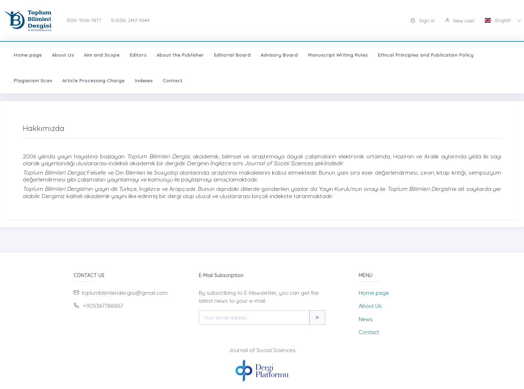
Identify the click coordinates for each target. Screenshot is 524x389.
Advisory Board (279, 55)
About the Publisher (180, 55)
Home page (28, 55)
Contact (173, 80)
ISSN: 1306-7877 (84, 20)
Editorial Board (232, 55)
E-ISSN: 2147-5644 (130, 20)
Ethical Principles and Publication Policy (426, 55)
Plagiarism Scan (33, 80)
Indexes (144, 80)
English (498, 20)
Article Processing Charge (93, 80)
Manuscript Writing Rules (338, 55)
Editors (138, 55)
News (366, 319)
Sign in (423, 20)
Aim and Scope (102, 55)
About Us (63, 55)
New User (460, 20)
